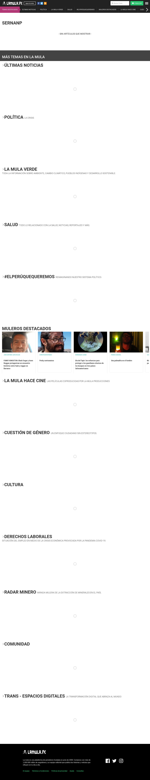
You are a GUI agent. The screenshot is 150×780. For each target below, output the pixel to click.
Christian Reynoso (45, 355)
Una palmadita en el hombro (121, 360)
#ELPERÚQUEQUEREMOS (85, 10)
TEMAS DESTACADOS (10, 10)
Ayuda (72, 771)
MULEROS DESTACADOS (107, 10)
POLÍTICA (43, 10)
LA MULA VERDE (57, 10)
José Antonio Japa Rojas (12, 355)
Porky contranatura (46, 360)
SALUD (69, 10)
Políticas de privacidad (59, 771)
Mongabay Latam (80, 355)
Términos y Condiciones (40, 771)
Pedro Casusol (116, 355)
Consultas (80, 771)
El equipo (26, 771)
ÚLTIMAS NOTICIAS (29, 10)
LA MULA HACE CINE (128, 10)
